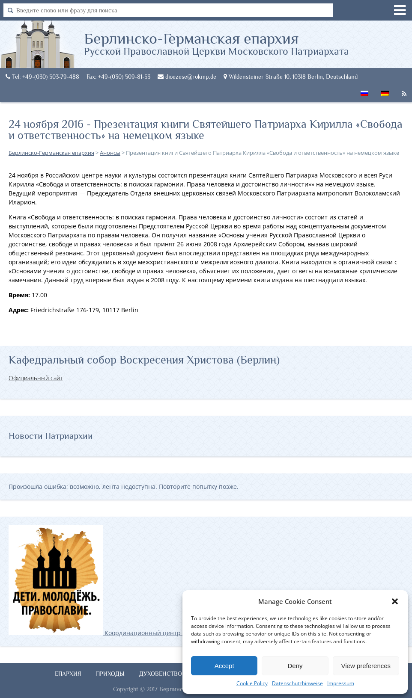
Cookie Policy (252, 683)
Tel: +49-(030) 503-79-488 (42, 76)
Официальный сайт (36, 378)
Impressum (340, 683)
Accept (224, 665)
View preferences (366, 665)
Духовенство (160, 673)
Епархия (68, 673)
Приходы (110, 673)
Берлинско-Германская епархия (216, 43)
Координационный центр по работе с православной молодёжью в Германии (171, 633)
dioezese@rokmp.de (187, 76)
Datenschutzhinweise (297, 683)
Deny (294, 665)
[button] (395, 601)
